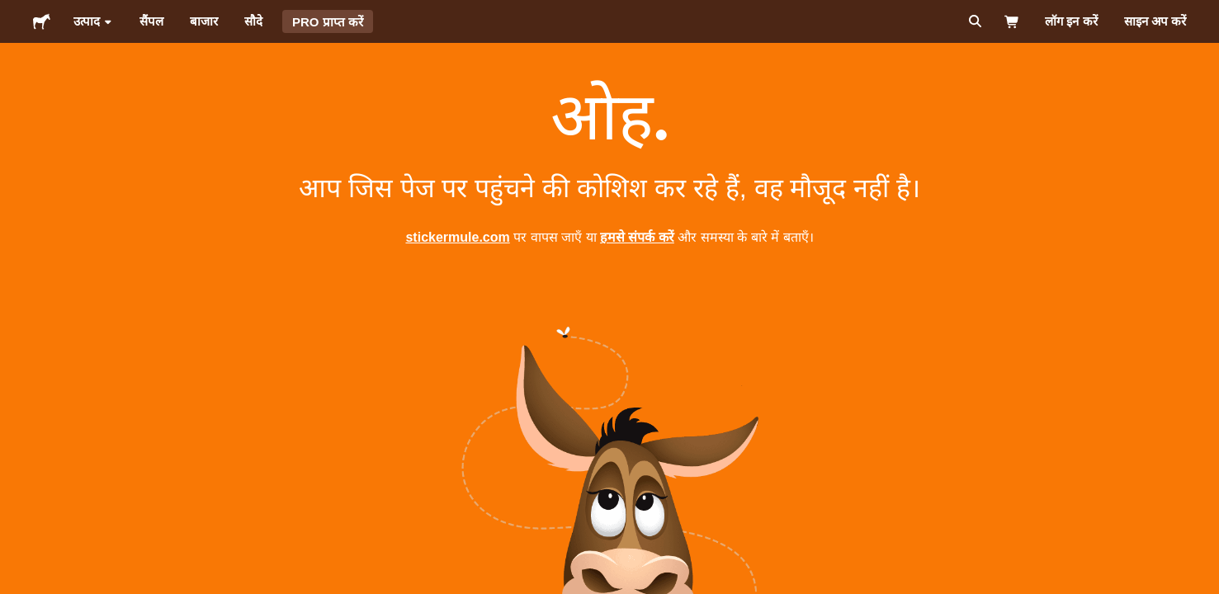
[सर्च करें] (973, 21)
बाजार (204, 21)
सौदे (253, 21)
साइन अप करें (1155, 21)
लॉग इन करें (1071, 21)
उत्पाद (93, 21)
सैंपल (151, 21)
